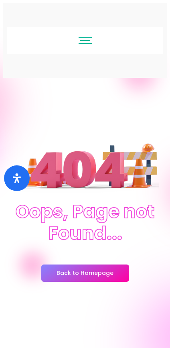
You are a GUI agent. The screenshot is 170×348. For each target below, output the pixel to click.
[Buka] (17, 178)
